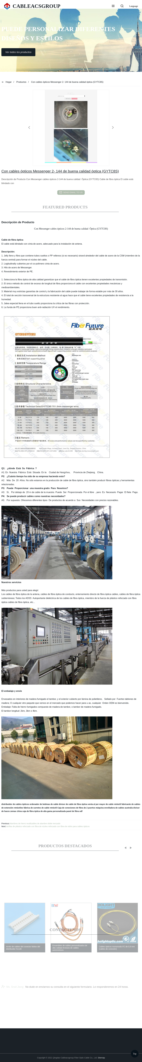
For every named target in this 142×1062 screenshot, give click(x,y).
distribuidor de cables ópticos (15, 804)
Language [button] (133, 6)
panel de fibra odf (74, 811)
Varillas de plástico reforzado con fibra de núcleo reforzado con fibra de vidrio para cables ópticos (48, 826)
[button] (113, 6)
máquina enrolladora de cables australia (114, 808)
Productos (21, 82)
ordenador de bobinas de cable (44, 804)
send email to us (71, 192)
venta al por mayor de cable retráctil (104, 804)
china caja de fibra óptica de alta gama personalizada (41, 811)
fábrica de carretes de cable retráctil (40, 808)
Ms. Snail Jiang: (12, 991)
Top (134, 1053)
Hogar (9, 82)
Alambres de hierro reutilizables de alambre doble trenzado (35, 823)
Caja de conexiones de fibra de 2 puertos (76, 808)
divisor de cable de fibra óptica (73, 804)
